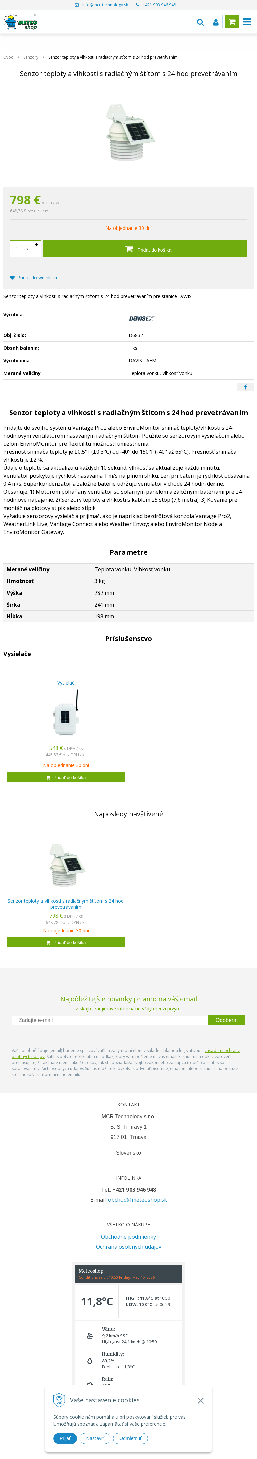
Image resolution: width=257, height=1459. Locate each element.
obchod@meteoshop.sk (137, 1199)
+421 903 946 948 (159, 5)
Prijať (65, 1438)
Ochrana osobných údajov (128, 1246)
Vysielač (65, 682)
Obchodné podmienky (128, 1236)
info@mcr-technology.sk (105, 5)
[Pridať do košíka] (145, 248)
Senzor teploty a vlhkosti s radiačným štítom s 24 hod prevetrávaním (66, 904)
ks (26, 249)
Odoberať (227, 1020)
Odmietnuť (130, 1438)
